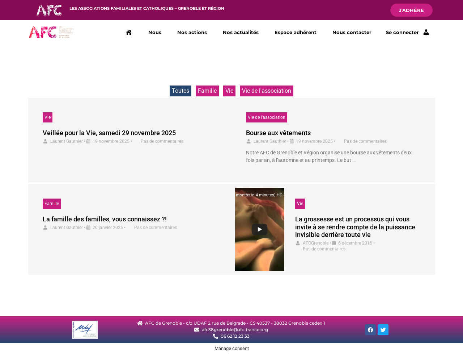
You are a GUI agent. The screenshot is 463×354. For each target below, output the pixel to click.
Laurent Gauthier (66, 141)
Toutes (180, 90)
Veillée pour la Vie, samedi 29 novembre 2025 (109, 133)
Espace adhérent (296, 32)
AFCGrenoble (315, 243)
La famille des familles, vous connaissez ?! (105, 219)
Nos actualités (241, 32)
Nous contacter (351, 32)
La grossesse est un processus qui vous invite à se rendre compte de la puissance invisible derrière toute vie (355, 226)
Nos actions (192, 32)
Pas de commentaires (162, 141)
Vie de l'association (266, 90)
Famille (207, 90)
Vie (229, 90)
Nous (154, 32)
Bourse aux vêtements (278, 133)
